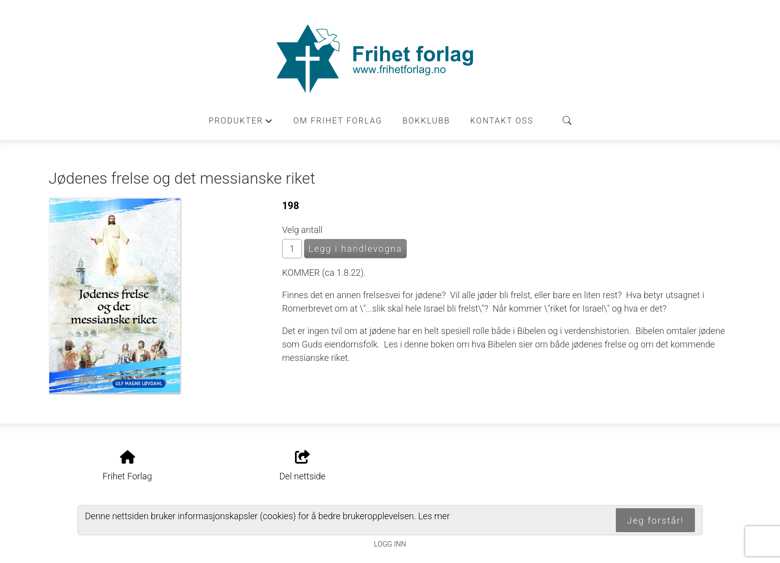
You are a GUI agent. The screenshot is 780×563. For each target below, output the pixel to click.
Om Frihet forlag (338, 120)
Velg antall (302, 230)
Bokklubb (426, 120)
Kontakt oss (501, 120)
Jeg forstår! (655, 520)
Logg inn (390, 544)
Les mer (434, 516)
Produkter (240, 123)
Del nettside (303, 465)
